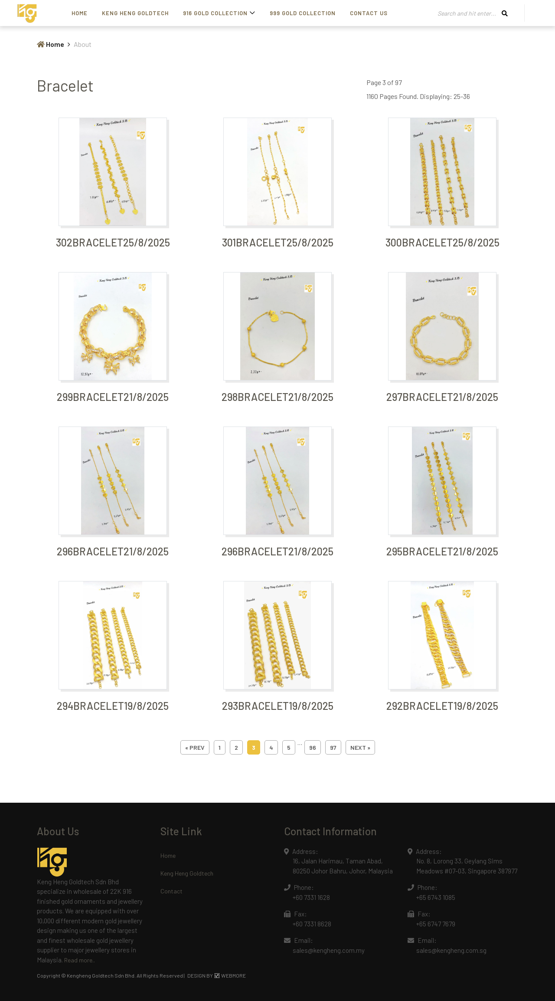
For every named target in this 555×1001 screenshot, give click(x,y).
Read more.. (79, 960)
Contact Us (369, 13)
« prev (195, 747)
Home (80, 13)
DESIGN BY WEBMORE (216, 975)
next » (360, 747)
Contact (171, 891)
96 (312, 747)
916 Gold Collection (215, 13)
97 (333, 747)
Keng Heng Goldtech (135, 13)
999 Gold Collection (303, 13)
